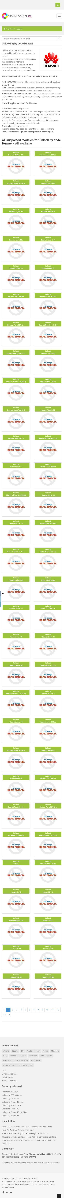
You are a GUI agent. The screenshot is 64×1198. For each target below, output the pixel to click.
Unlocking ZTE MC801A (12, 1095)
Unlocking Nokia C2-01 (11, 1105)
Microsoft (7, 1060)
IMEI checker (22, 1181)
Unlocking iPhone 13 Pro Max (14, 1112)
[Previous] (4, 1010)
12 (58, 1010)
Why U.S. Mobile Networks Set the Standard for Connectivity (27, 1126)
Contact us (8, 1148)
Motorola (55, 1051)
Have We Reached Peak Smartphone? (17, 1130)
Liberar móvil (19, 1184)
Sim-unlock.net (7, 1181)
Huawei (23, 1055)
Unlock (10, 29)
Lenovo (13, 1055)
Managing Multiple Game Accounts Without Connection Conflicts (29, 1137)
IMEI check (35, 1060)
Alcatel (29, 1051)
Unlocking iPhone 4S (10, 1109)
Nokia (45, 1051)
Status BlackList (21, 1060)
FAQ (4, 1070)
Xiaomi (15, 1051)
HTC (5, 1055)
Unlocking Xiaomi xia (10, 1098)
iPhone (6, 1051)
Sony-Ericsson (46, 1055)
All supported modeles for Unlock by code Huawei (31, 141)
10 (47, 1010)
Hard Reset (32, 1181)
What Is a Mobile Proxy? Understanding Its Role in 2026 (25, 1133)
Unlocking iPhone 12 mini (12, 1102)
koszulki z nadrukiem (46, 1184)
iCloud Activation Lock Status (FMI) (17, 1065)
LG (22, 1051)
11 (52, 1010)
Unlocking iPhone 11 (10, 1115)
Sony (38, 1051)
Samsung (33, 1055)
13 (4, 1014)
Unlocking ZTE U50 (10, 1092)
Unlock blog (8, 1121)
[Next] (9, 1014)
